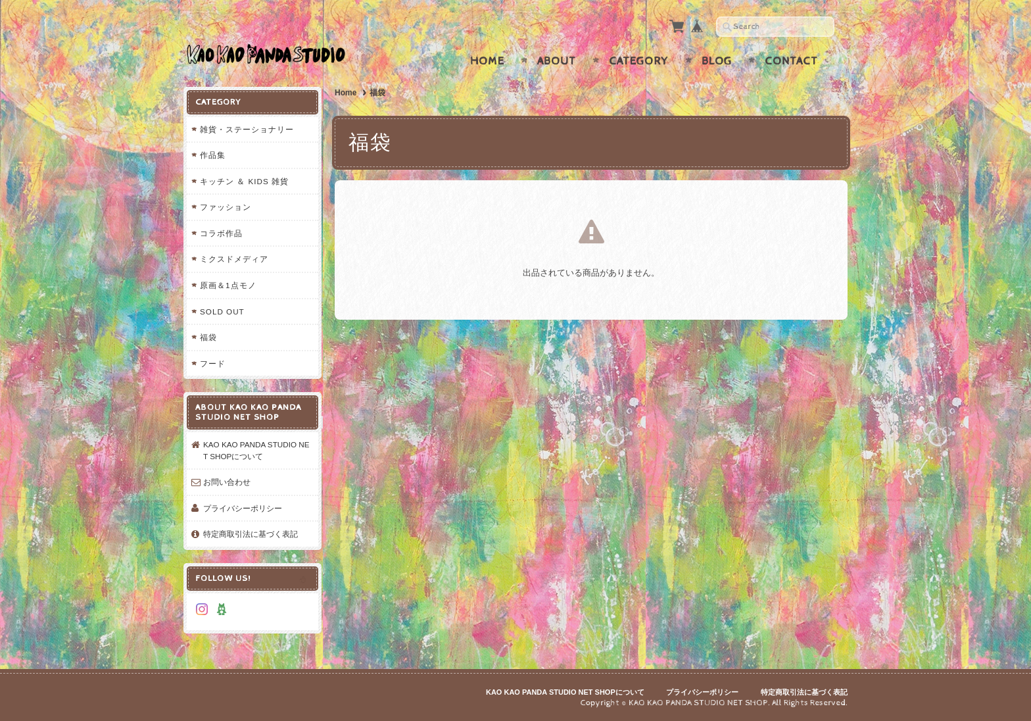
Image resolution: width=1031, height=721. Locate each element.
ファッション (225, 207)
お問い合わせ (227, 482)
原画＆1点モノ (228, 285)
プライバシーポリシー (242, 508)
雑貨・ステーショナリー (247, 129)
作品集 (213, 155)
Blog (717, 61)
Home (487, 61)
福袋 (208, 337)
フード (213, 363)
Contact (791, 61)
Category (639, 61)
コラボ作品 (221, 233)
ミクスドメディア (234, 259)
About (556, 61)
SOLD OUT (222, 311)
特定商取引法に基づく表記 (250, 534)
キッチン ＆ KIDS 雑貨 (244, 181)
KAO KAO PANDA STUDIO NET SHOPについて (256, 450)
